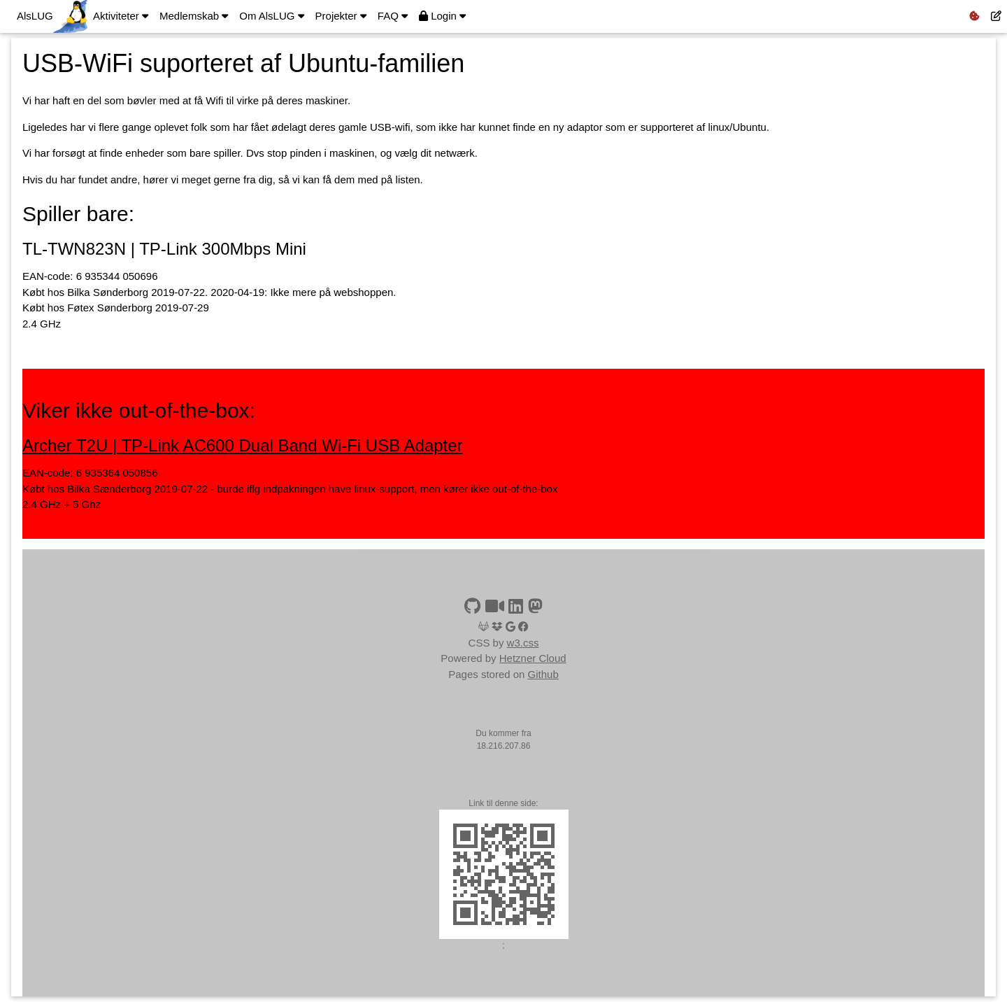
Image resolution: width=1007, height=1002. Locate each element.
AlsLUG (35, 16)
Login (442, 16)
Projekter (340, 16)
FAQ (393, 16)
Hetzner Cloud (532, 658)
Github (543, 674)
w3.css (523, 643)
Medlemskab (193, 16)
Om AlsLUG (271, 16)
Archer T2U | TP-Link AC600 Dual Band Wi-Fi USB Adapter (242, 445)
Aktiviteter (120, 16)
